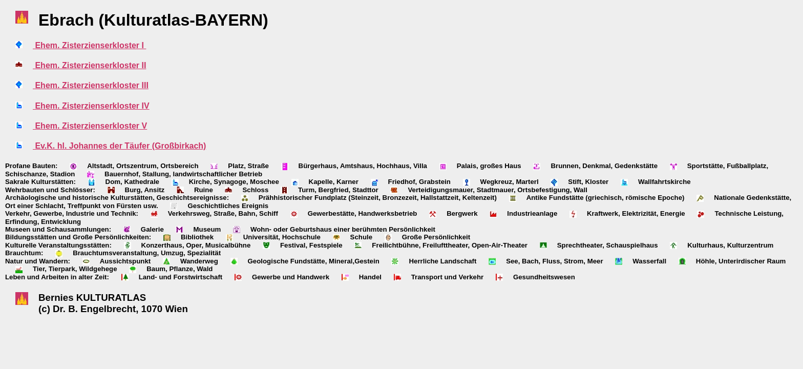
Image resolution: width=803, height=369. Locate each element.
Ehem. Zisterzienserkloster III (91, 85)
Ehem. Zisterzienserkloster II (89, 65)
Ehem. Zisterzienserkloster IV (91, 105)
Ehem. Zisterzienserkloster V (90, 125)
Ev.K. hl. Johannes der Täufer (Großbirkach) (119, 145)
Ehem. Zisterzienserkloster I (89, 45)
